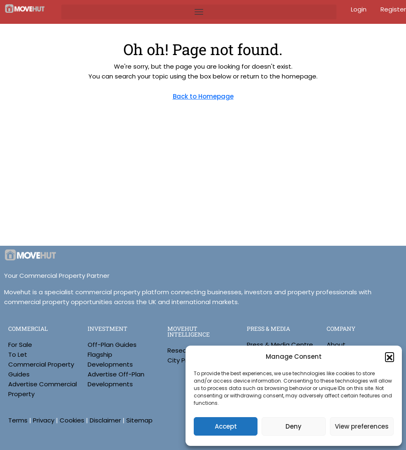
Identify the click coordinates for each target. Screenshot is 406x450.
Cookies (72, 420)
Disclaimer (105, 420)
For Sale (20, 344)
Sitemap (139, 420)
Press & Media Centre (280, 344)
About (336, 344)
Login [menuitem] (359, 9)
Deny (293, 426)
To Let (17, 354)
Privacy (43, 420)
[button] (389, 357)
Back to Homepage (203, 96)
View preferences (362, 426)
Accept (226, 426)
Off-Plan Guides (112, 344)
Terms (18, 420)
